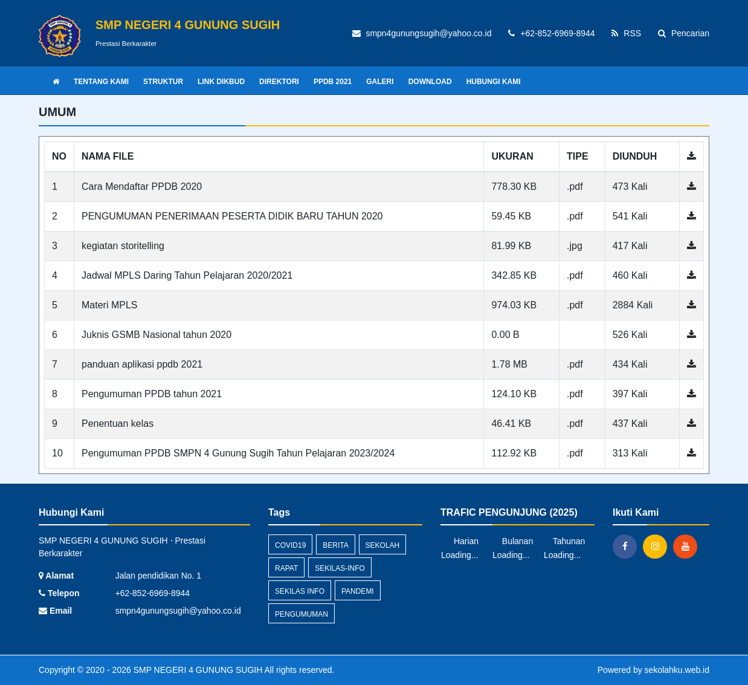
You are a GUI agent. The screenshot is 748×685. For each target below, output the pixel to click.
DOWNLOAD (430, 81)
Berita (335, 545)
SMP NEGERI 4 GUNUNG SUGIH (197, 670)
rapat (286, 568)
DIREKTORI (279, 81)
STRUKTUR (163, 81)
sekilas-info (340, 568)
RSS (626, 33)
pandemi (357, 591)
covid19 (290, 545)
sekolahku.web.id (677, 670)
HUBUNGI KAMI (493, 81)
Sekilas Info (299, 591)
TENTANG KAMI (101, 81)
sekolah (383, 545)
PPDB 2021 (333, 81)
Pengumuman (301, 614)
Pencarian (683, 33)
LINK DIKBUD (221, 81)
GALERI (379, 81)
